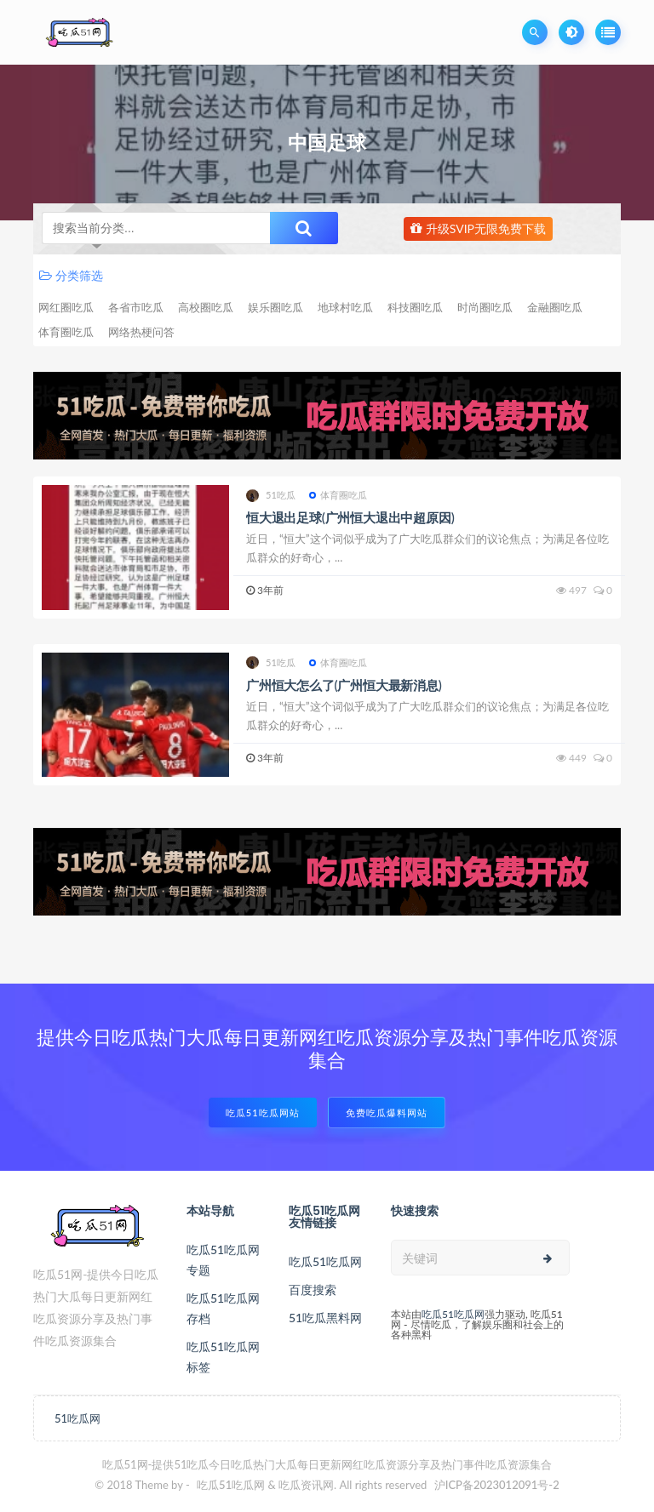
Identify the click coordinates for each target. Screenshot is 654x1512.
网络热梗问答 (141, 332)
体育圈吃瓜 (66, 332)
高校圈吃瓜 (205, 307)
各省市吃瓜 (136, 307)
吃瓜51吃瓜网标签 (223, 1356)
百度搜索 (312, 1289)
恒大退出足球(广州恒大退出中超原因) (350, 517)
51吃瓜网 (77, 1418)
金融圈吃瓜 (554, 307)
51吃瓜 (271, 495)
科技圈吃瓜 (415, 307)
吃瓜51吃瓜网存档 (223, 1308)
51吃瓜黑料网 (325, 1317)
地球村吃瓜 (345, 307)
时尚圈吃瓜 (485, 307)
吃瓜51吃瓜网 (325, 1261)
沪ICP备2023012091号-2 (496, 1485)
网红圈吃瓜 (66, 307)
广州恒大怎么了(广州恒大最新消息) (344, 685)
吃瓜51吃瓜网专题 (223, 1259)
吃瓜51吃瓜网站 (263, 1112)
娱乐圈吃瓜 (275, 307)
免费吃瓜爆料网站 (386, 1112)
